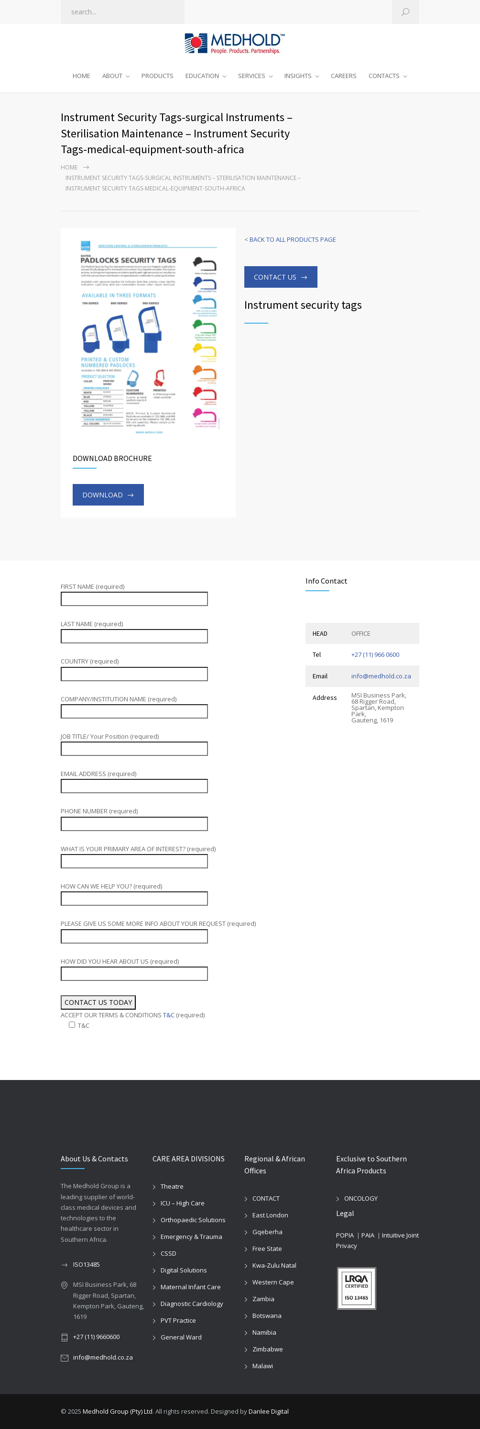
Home (69, 167)
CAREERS (344, 75)
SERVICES (251, 75)
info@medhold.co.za (381, 676)
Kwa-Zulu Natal (274, 1265)
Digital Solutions (184, 1270)
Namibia (264, 1332)
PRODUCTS (158, 75)
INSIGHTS (298, 75)
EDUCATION (202, 75)
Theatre (172, 1186)
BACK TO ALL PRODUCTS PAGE (293, 239)
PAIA (367, 1235)
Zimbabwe (267, 1349)
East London (270, 1215)
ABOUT (112, 75)
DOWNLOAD (102, 494)
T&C (169, 1015)
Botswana (267, 1315)
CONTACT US (275, 276)
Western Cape (273, 1282)
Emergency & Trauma (191, 1236)
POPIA (345, 1235)
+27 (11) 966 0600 (375, 654)
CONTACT (266, 1198)
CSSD (168, 1253)
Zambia (263, 1298)
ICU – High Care (183, 1203)
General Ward (181, 1337)
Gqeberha (267, 1231)
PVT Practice (178, 1320)
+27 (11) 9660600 (96, 1336)
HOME (81, 75)
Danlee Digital (269, 1411)
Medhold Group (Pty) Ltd (118, 1411)
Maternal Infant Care (191, 1287)
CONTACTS (384, 75)
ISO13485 (86, 1264)
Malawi (262, 1365)
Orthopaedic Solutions (193, 1219)
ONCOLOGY (361, 1198)
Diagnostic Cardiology (192, 1303)
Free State (267, 1248)
